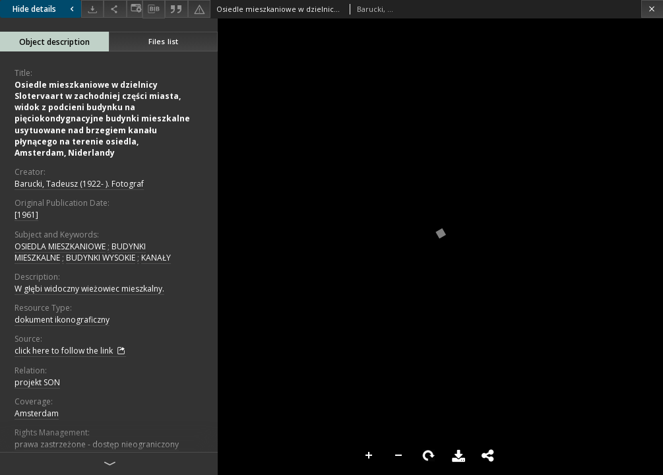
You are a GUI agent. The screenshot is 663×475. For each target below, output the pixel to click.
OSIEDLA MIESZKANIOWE (60, 246)
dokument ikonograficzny (62, 319)
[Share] (115, 9)
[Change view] (134, 9)
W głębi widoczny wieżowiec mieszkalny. (89, 288)
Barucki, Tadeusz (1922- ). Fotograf (79, 183)
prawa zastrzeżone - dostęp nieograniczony (97, 444)
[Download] (92, 9)
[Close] (652, 9)
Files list (163, 41)
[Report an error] (199, 9)
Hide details (45, 9)
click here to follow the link (70, 351)
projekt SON (37, 382)
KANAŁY (156, 257)
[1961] (26, 214)
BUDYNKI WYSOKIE (100, 257)
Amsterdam (37, 413)
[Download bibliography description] (153, 9)
